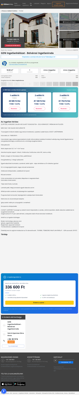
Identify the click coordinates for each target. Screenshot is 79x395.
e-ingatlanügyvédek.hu (14, 277)
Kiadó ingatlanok (25, 4)
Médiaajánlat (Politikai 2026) (48, 393)
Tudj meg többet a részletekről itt (18, 64)
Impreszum (15, 393)
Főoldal (21, 11)
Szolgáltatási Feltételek (23, 393)
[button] (4, 391)
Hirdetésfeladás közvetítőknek (36, 366)
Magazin (43, 3)
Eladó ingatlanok (17, 4)
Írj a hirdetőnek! (13, 346)
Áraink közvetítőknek (33, 364)
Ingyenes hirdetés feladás (58, 4)
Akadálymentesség (59, 393)
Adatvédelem (32, 393)
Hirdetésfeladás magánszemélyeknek (12, 366)
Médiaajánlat (38, 393)
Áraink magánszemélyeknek (9, 364)
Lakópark (36, 3)
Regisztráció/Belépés (72, 3)
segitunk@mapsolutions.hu (66, 359)
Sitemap (66, 393)
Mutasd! (11, 342)
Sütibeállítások (71, 393)
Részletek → (14, 108)
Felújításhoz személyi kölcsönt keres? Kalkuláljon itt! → (39, 57)
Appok (49, 3)
